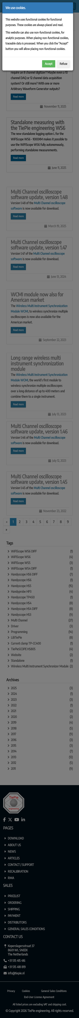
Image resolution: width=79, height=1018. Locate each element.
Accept (48, 63)
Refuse (63, 63)
